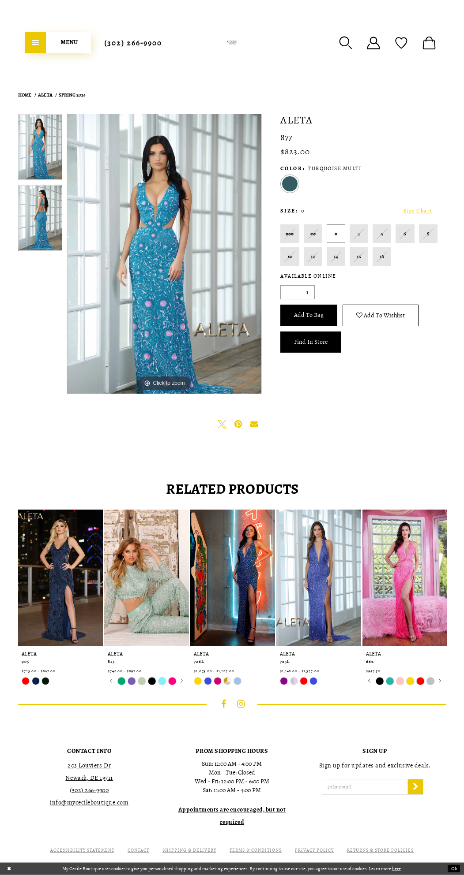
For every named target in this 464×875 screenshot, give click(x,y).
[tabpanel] (40, 149)
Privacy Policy (314, 850)
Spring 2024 (72, 95)
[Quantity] (297, 292)
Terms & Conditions (256, 850)
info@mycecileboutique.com (89, 802)
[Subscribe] (415, 787)
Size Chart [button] (418, 210)
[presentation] (60, 578)
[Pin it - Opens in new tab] (238, 424)
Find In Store (311, 342)
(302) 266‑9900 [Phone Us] (133, 42)
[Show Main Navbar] (58, 42)
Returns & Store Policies (380, 850)
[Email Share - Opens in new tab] (254, 424)
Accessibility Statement (82, 850)
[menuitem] (58, 42)
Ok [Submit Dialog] (454, 868)
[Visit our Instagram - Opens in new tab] (241, 704)
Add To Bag (309, 315)
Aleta (45, 95)
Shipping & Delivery (189, 850)
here (396, 868)
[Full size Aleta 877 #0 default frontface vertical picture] (164, 254)
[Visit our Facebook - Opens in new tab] (223, 704)
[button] (345, 42)
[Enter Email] (365, 787)
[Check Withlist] (401, 42)
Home (25, 95)
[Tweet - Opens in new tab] (222, 424)
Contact (138, 850)
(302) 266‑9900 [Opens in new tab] (89, 790)
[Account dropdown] (373, 42)
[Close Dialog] (9, 869)
